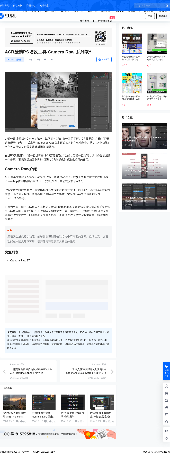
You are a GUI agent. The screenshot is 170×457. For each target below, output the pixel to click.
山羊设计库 (23, 452)
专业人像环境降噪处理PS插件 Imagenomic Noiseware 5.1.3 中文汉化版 (85, 373)
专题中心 (30, 5)
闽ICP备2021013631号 (44, 452)
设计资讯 (4, 5)
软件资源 (51, 11)
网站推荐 (17, 5)
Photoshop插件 (14, 59)
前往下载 (104, 59)
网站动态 (44, 5)
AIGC (65, 11)
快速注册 (163, 16)
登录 (150, 16)
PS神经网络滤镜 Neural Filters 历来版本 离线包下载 (43, 417)
